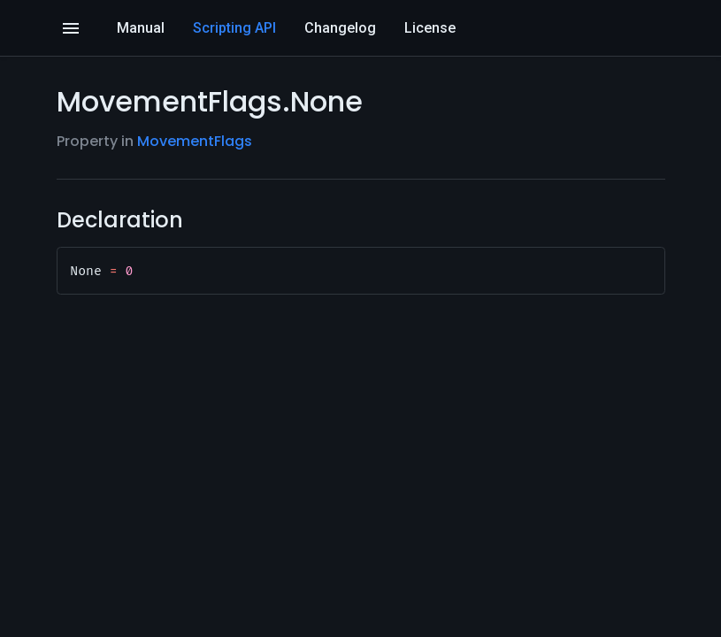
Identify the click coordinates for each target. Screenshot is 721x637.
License (430, 27)
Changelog (340, 27)
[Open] (71, 28)
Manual (141, 27)
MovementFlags (194, 141)
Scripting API (234, 27)
